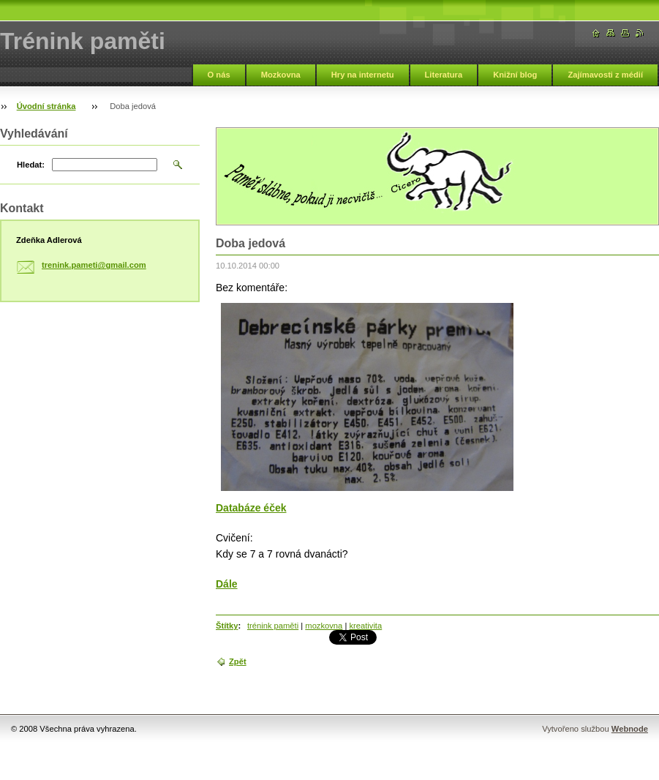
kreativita (365, 625)
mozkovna (323, 625)
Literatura (444, 74)
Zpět (237, 661)
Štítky (227, 625)
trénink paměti (272, 625)
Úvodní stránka (46, 106)
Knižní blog (515, 74)
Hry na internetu (362, 74)
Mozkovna (281, 74)
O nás (219, 74)
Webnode (629, 728)
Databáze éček (251, 508)
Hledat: (31, 164)
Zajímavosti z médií (605, 74)
